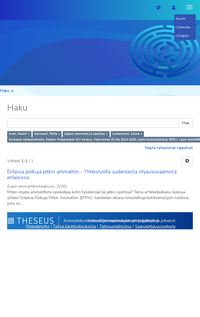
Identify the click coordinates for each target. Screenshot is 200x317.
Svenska (183, 27)
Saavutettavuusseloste (155, 226)
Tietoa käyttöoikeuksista (74, 226)
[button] (158, 7)
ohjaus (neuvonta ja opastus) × (86, 134)
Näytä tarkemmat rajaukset (169, 148)
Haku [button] (6, 90)
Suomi (180, 18)
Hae (185, 123)
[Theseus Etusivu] (4, 7)
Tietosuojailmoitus (115, 226)
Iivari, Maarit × (19, 134)
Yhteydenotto (37, 226)
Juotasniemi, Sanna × (127, 134)
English (183, 35)
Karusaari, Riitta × (47, 134)
